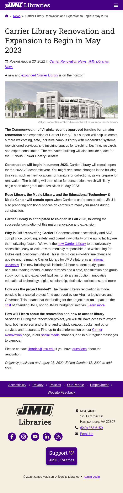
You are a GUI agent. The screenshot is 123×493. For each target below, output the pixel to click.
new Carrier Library (72, 243)
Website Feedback (61, 392)
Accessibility (17, 385)
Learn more (96, 305)
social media (50, 335)
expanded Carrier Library (39, 75)
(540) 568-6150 (91, 428)
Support (61, 456)
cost (8, 305)
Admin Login (92, 476)
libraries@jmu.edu (41, 349)
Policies (55, 385)
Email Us (86, 434)
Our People (75, 385)
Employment (99, 385)
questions (80, 349)
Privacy (37, 385)
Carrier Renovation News (68, 61)
